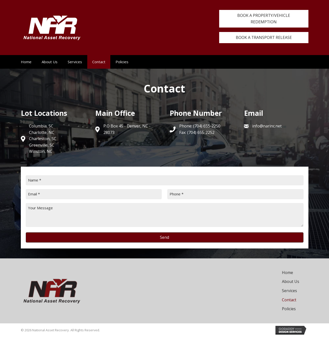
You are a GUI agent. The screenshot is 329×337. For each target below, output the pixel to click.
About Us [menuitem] (50, 61)
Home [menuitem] (26, 61)
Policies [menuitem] (122, 61)
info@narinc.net (267, 126)
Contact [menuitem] (98, 61)
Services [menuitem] (75, 61)
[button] (263, 19)
